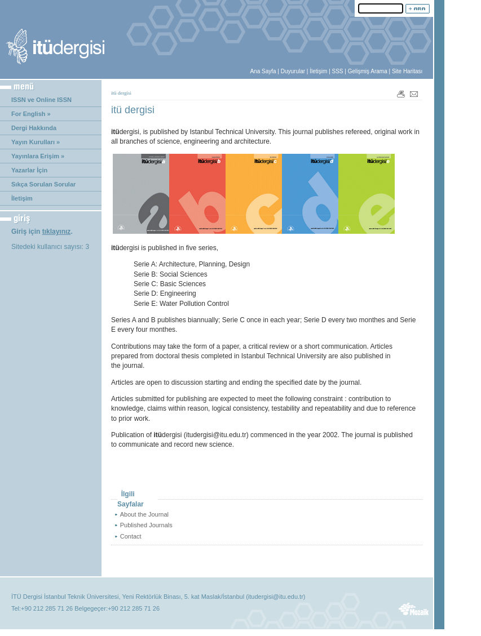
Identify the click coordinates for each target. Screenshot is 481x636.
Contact (131, 536)
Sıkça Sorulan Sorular (43, 184)
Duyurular (293, 71)
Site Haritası (407, 71)
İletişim (318, 71)
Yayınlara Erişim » (37, 156)
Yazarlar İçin (29, 170)
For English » (31, 113)
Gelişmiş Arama (367, 71)
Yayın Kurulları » (35, 142)
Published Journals (146, 525)
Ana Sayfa (263, 71)
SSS (337, 71)
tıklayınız (56, 231)
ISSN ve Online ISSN (41, 99)
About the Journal (144, 514)
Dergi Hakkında (33, 127)
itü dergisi (121, 93)
